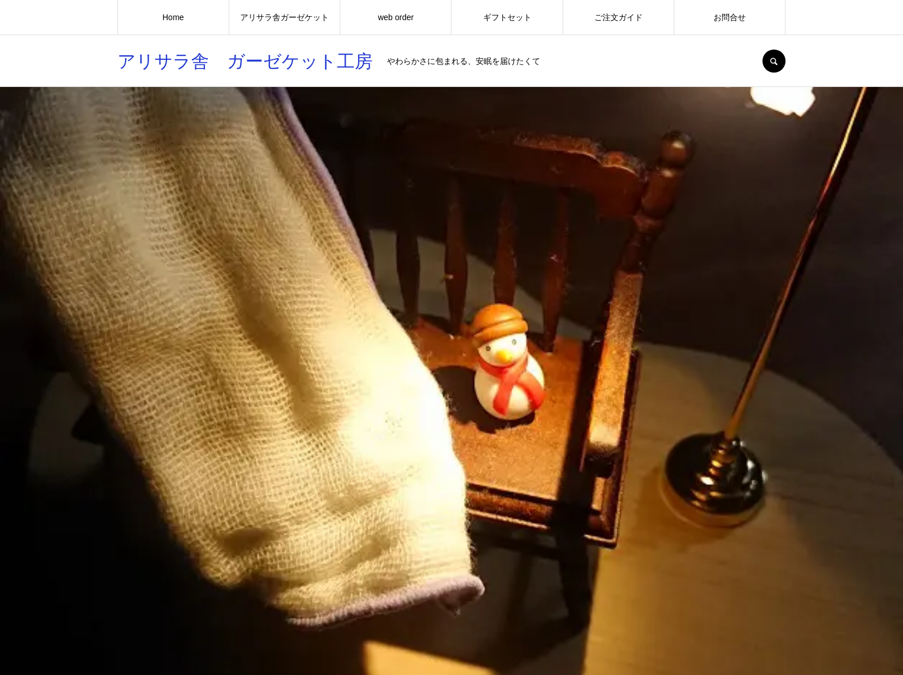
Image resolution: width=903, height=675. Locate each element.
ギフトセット (507, 17)
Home (173, 17)
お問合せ (730, 17)
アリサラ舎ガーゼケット (284, 17)
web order (395, 17)
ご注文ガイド (618, 17)
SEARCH (774, 61)
